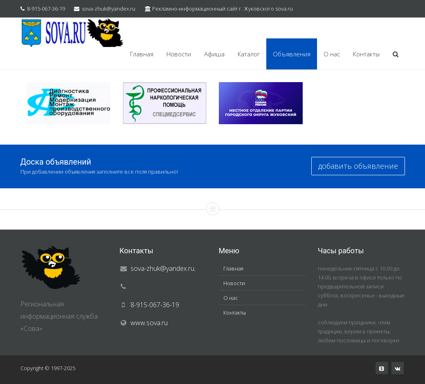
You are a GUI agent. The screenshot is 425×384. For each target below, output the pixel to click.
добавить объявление (358, 166)
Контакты (366, 54)
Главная (141, 54)
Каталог (249, 54)
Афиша (214, 54)
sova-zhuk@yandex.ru (108, 8)
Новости (178, 54)
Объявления (291, 54)
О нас (332, 54)
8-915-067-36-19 (46, 8)
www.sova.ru (149, 322)
